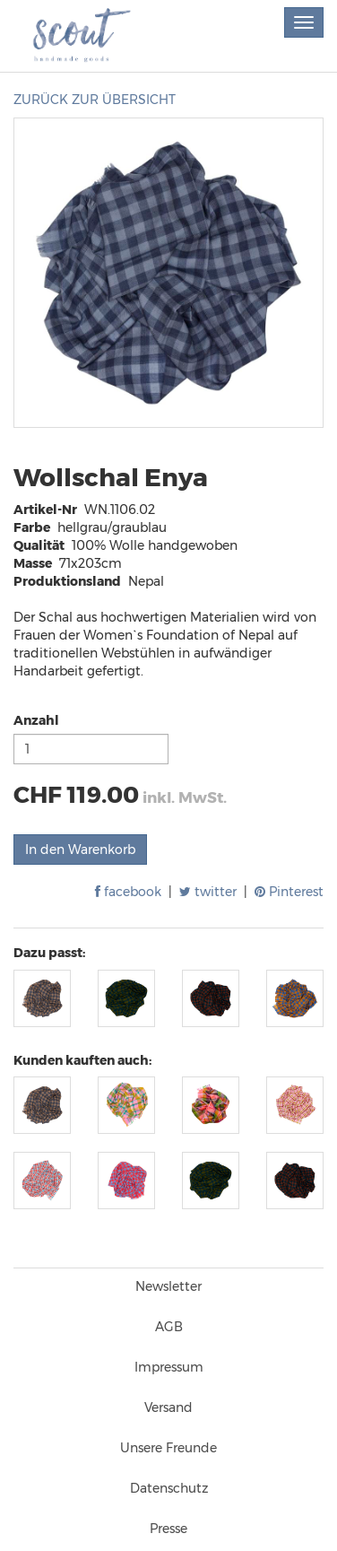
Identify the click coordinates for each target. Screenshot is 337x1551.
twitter (208, 892)
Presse (168, 1529)
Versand (168, 1407)
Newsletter (168, 1286)
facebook (128, 892)
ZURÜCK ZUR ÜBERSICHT (94, 99)
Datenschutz (169, 1488)
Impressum (168, 1367)
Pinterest (289, 892)
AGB (169, 1327)
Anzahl (36, 720)
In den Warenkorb (80, 849)
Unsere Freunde (168, 1448)
